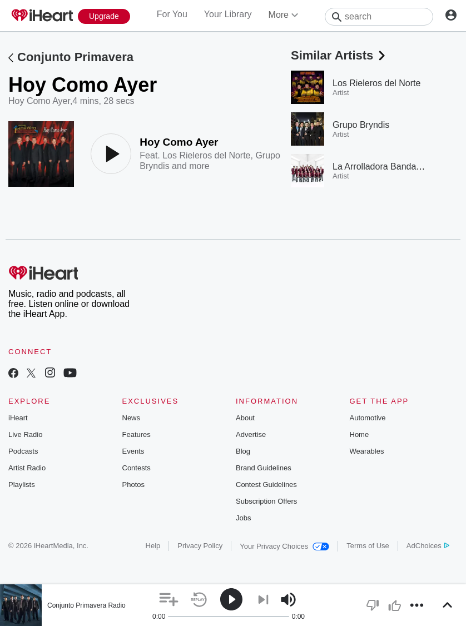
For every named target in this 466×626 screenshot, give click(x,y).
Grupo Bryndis (361, 125)
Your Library (228, 14)
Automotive (368, 418)
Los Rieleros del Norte (206, 155)
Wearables (367, 451)
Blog (243, 451)
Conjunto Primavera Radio (86, 605)
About (245, 418)
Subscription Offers (266, 501)
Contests (136, 468)
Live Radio (25, 434)
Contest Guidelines (266, 484)
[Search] (379, 17)
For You (172, 14)
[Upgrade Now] (104, 16)
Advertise (251, 434)
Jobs (243, 518)
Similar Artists (339, 55)
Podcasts (23, 451)
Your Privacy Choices (284, 546)
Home (359, 434)
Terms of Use (367, 545)
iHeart (18, 418)
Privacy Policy (199, 545)
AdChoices (427, 545)
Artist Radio (27, 468)
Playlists (21, 484)
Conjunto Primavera (75, 57)
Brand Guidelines (263, 468)
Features (136, 434)
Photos (133, 484)
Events (133, 451)
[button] (169, 599)
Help (153, 545)
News (131, 418)
